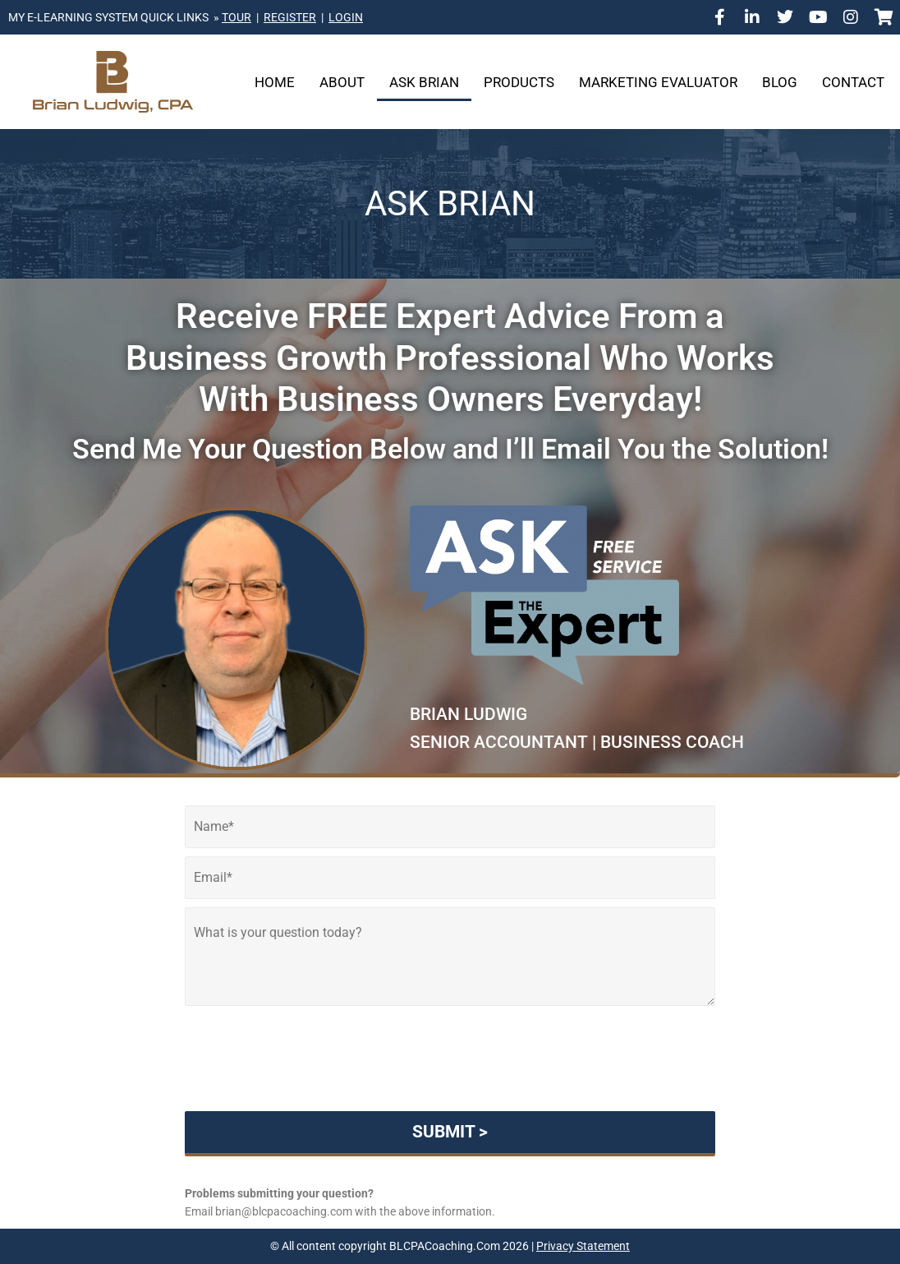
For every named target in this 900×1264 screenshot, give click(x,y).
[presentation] (450, 1084)
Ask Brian (424, 82)
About (342, 82)
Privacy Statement (583, 1245)
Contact (853, 82)
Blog (779, 82)
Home (275, 82)
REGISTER (290, 17)
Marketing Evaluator (658, 82)
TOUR (236, 17)
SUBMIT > (450, 1132)
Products (519, 82)
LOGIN (345, 17)
